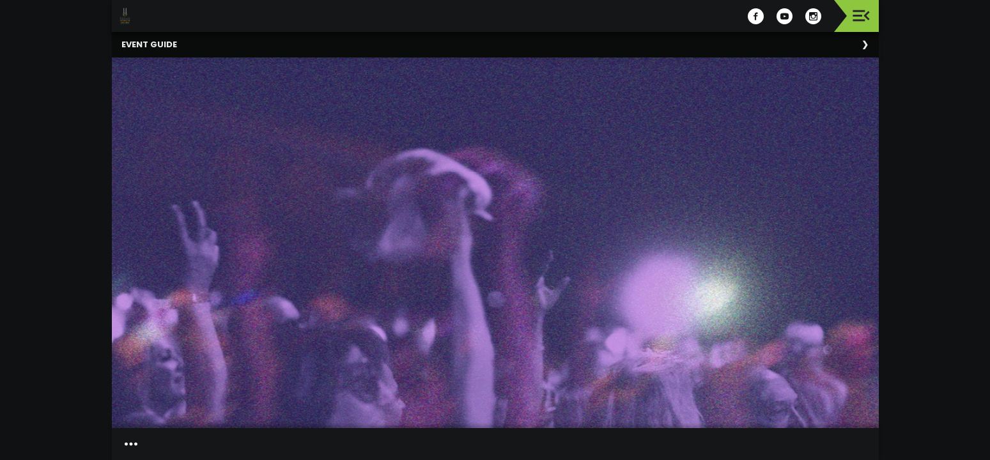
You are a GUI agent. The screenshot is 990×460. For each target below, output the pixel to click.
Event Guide (149, 44)
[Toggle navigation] (861, 15)
